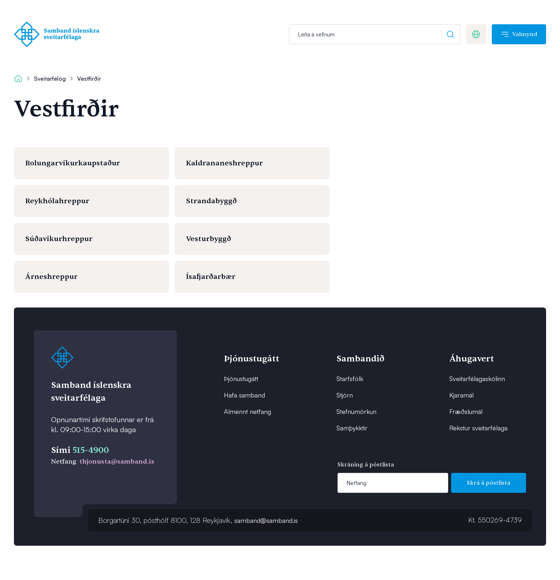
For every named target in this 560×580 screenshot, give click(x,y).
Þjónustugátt (241, 378)
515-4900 (90, 450)
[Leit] (374, 34)
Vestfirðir (89, 78)
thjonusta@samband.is (116, 462)
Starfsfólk (349, 378)
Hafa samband (244, 395)
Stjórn (344, 395)
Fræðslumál (465, 411)
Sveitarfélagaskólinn (477, 378)
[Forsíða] (58, 34)
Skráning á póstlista (366, 464)
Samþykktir (352, 428)
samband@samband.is (266, 520)
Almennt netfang (247, 411)
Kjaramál (461, 395)
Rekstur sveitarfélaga (478, 428)
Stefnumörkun (356, 411)
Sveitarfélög (50, 78)
